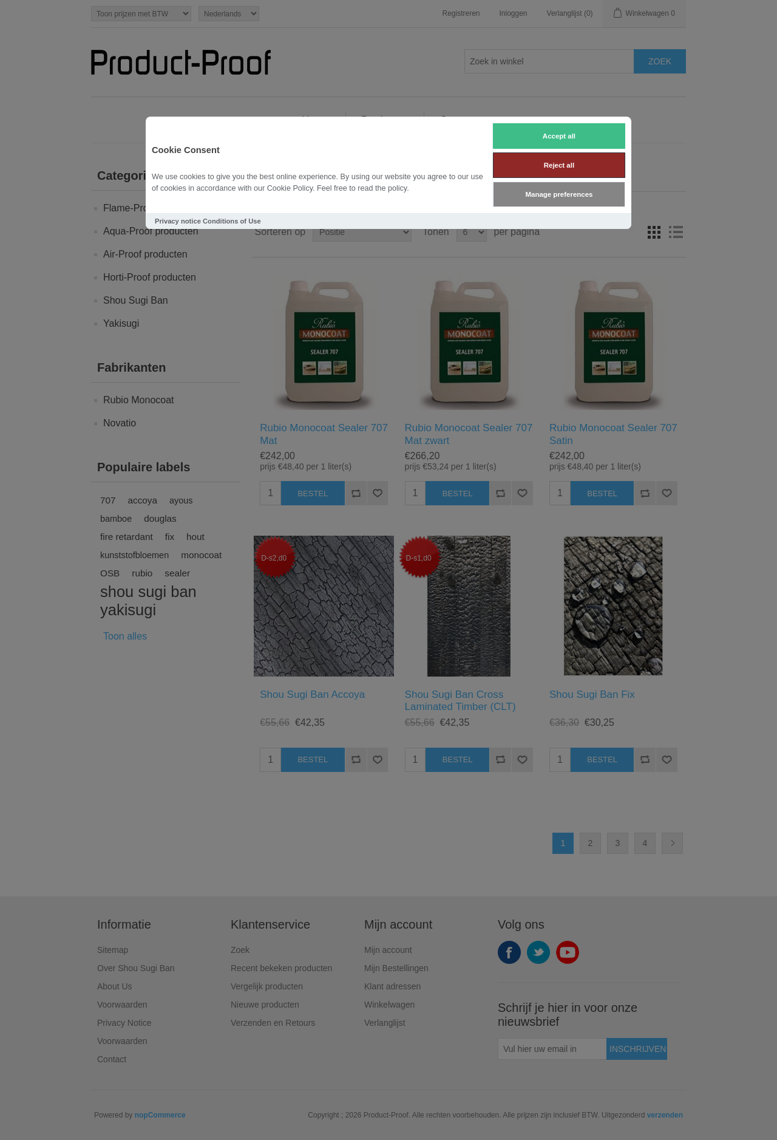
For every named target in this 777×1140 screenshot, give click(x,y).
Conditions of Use (232, 221)
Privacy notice (178, 221)
